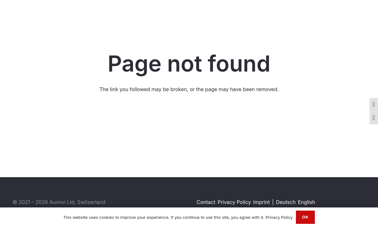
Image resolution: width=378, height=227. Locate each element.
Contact (206, 202)
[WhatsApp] (353, 15)
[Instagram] (343, 16)
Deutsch (286, 202)
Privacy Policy (234, 202)
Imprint (261, 202)
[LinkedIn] (332, 15)
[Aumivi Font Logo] (38, 15)
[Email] (364, 15)
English (306, 202)
